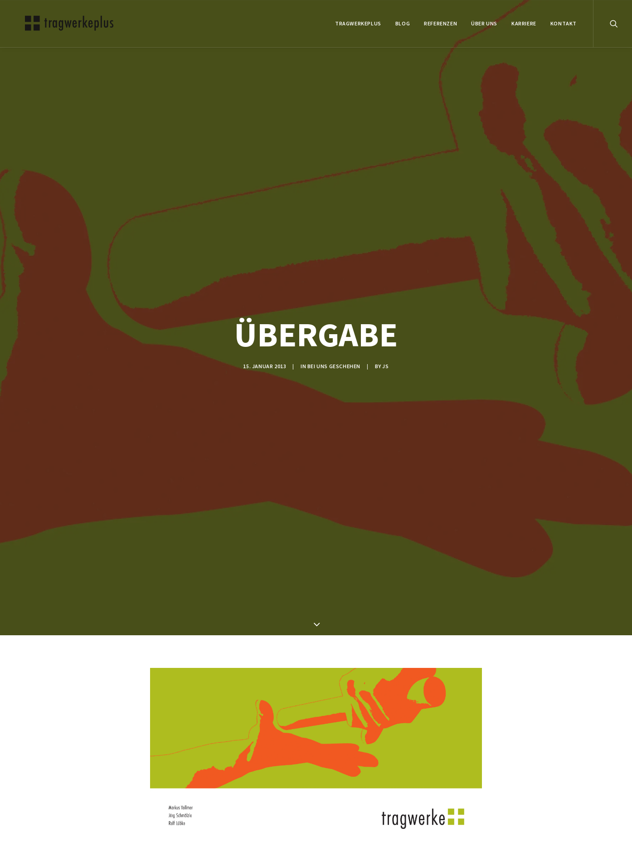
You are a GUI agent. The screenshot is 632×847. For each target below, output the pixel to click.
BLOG (402, 23)
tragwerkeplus (358, 23)
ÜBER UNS (484, 23)
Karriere (523, 23)
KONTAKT (563, 23)
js (385, 366)
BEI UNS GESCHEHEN (333, 366)
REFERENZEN (440, 23)
